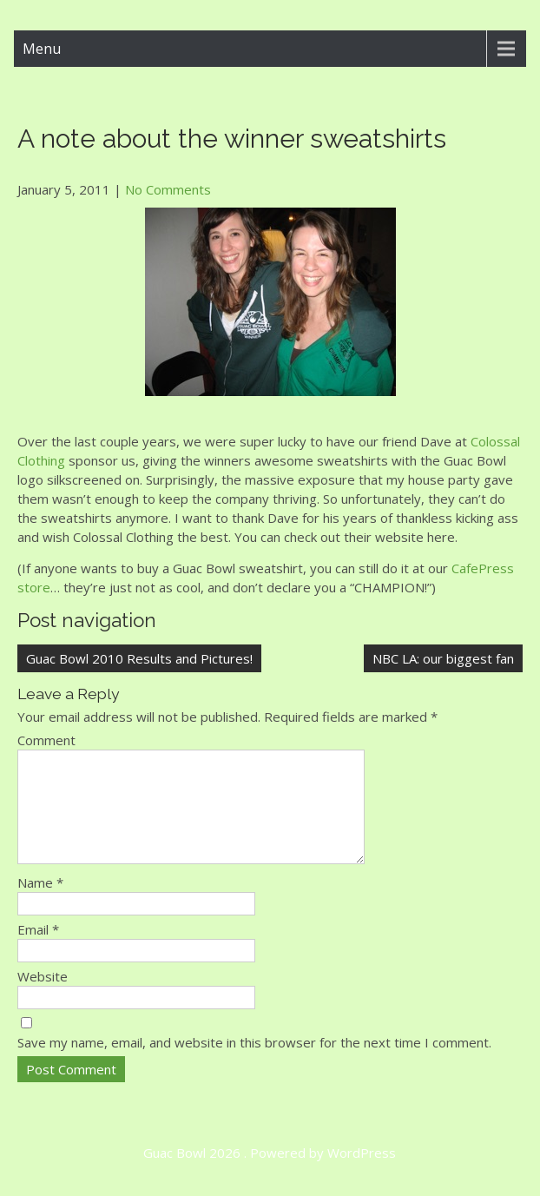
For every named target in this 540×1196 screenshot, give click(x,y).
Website (42, 997)
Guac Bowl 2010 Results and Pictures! (139, 658)
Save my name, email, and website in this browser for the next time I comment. (254, 1063)
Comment (46, 740)
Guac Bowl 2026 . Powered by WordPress (269, 1173)
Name (40, 903)
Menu (42, 48)
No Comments (168, 189)
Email (38, 950)
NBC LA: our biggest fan (443, 658)
